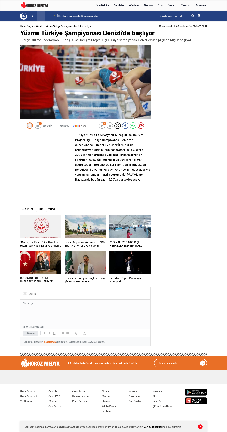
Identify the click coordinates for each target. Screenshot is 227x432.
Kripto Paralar (110, 406)
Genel (39, 26)
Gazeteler (201, 5)
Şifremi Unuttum (162, 406)
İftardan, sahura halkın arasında (82, 16)
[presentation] (32, 16)
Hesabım (157, 391)
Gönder (31, 333)
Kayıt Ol (157, 401)
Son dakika (172, 16)
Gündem (134, 5)
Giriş (155, 396)
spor (41, 208)
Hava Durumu (27, 391)
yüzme (51, 208)
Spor (161, 5)
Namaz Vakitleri (81, 396)
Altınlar (106, 391)
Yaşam (172, 5)
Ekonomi (148, 5)
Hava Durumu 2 (28, 396)
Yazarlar (186, 5)
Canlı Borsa (78, 391)
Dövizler (53, 401)
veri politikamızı (153, 426)
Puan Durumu (80, 401)
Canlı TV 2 (54, 396)
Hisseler (106, 401)
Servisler (119, 5)
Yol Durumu (26, 401)
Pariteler (107, 411)
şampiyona (27, 208)
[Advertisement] (46, 156)
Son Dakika (102, 5)
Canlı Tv (52, 391)
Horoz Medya (26, 26)
